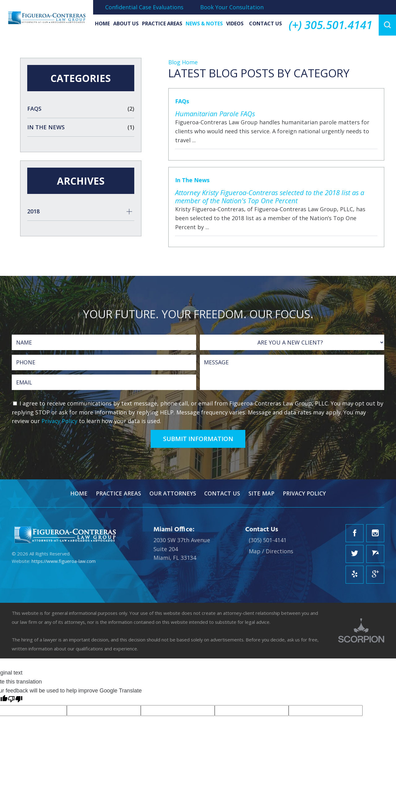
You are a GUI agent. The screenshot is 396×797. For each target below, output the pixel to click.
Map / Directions (271, 551)
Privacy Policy (59, 421)
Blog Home (183, 62)
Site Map (261, 493)
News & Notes (204, 23)
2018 (33, 211)
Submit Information (198, 439)
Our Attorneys (172, 493)
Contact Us (265, 23)
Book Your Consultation (232, 7)
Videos (234, 23)
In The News (192, 180)
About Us (126, 23)
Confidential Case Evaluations (144, 7)
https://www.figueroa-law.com (64, 561)
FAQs (182, 101)
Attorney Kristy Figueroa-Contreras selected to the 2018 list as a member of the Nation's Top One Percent (269, 196)
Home (102, 23)
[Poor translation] (15, 700)
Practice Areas (162, 23)
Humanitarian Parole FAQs (215, 113)
